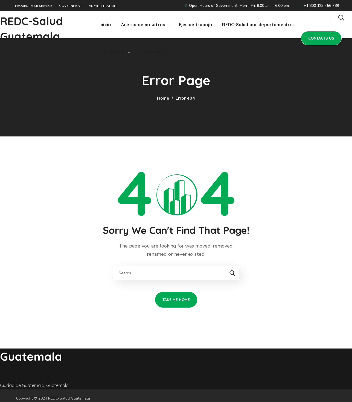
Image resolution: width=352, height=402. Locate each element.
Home (163, 98)
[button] (341, 17)
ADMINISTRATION (103, 6)
